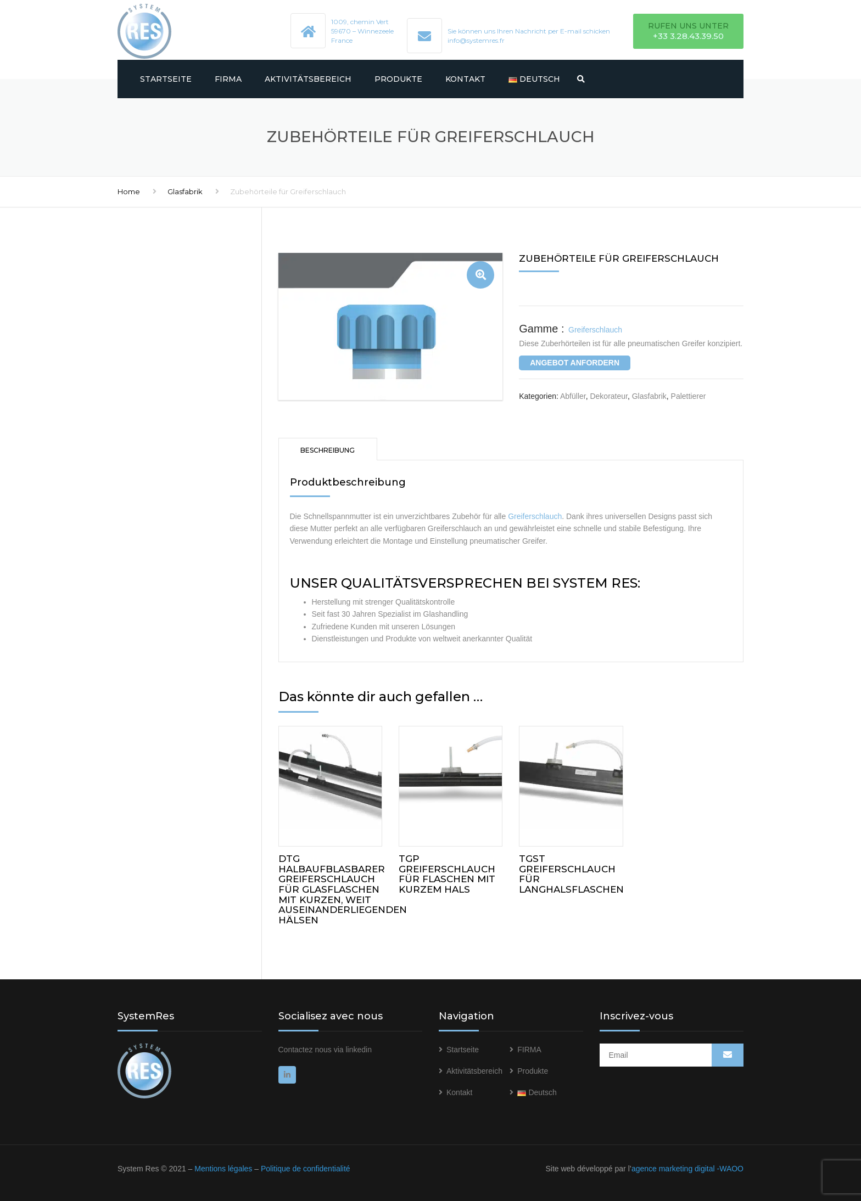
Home (129, 191)
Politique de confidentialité (305, 1168)
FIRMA (228, 79)
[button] (480, 275)
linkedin (358, 1049)
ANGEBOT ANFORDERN (574, 362)
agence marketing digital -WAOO (687, 1168)
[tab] (327, 449)
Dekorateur (608, 396)
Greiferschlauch (535, 516)
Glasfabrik (185, 191)
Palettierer (688, 396)
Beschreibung (327, 450)
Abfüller (573, 396)
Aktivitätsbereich (308, 79)
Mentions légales (223, 1168)
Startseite (166, 79)
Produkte (398, 79)
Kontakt (465, 79)
